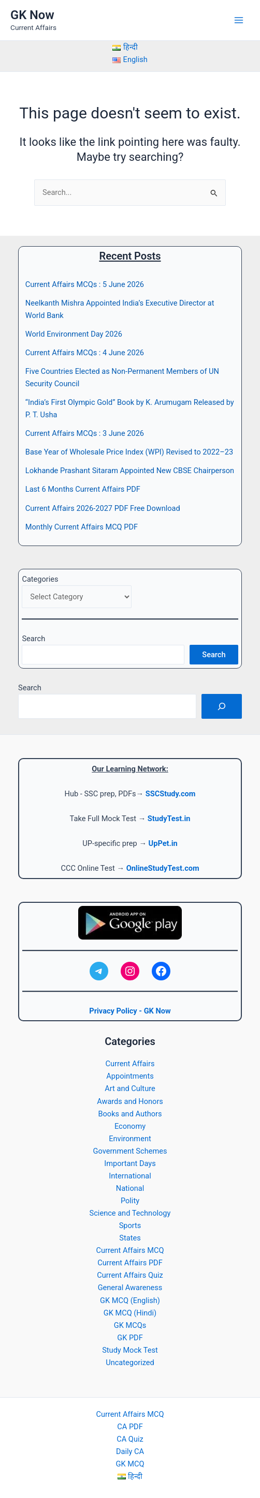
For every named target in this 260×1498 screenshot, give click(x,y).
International (130, 1176)
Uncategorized (130, 1362)
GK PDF (130, 1337)
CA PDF (129, 1426)
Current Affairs (129, 1063)
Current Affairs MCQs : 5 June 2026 (84, 284)
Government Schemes (130, 1151)
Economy (130, 1126)
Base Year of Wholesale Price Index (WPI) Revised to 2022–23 (129, 452)
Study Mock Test (130, 1350)
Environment (130, 1138)
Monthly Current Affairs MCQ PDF (81, 527)
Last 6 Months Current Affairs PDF (82, 489)
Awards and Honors (130, 1101)
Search (33, 638)
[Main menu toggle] (239, 20)
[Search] (221, 706)
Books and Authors (130, 1113)
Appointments (129, 1076)
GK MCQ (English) (130, 1300)
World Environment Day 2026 (73, 334)
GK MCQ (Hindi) (130, 1313)
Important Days (130, 1163)
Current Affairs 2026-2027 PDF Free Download (102, 508)
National (130, 1188)
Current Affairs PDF (129, 1262)
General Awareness (130, 1287)
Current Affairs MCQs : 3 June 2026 (84, 433)
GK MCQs (130, 1325)
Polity (130, 1200)
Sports (130, 1225)
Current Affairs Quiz (130, 1275)
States (129, 1238)
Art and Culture (130, 1088)
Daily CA (130, 1451)
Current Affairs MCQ (130, 1250)
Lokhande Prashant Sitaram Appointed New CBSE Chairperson (129, 470)
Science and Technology (130, 1213)
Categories (40, 579)
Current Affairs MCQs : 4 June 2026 (84, 352)
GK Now (32, 15)
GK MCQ (130, 1464)
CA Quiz (130, 1439)
